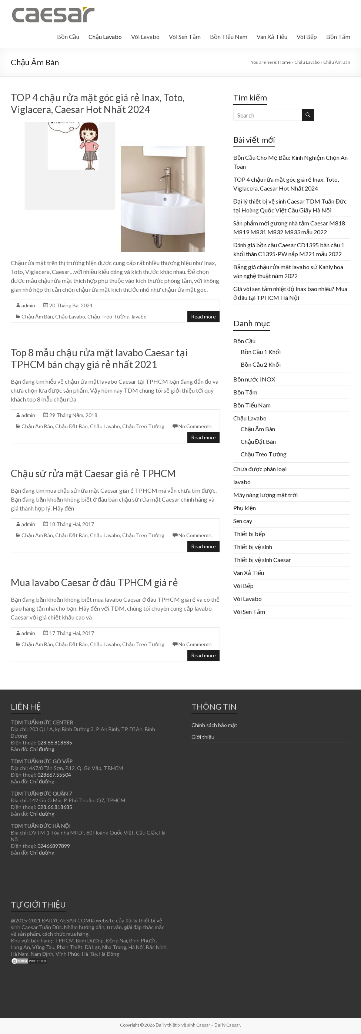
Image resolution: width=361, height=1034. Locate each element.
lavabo (139, 316)
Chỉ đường (42, 749)
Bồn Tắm (338, 36)
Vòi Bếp (307, 36)
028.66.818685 (54, 742)
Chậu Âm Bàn (37, 316)
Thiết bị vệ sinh (252, 546)
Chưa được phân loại (260, 468)
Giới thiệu (202, 737)
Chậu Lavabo (105, 36)
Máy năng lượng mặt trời (265, 494)
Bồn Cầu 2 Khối (261, 364)
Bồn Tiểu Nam (228, 36)
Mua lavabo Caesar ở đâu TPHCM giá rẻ (94, 582)
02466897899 (53, 846)
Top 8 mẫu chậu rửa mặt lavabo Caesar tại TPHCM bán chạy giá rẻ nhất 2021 (99, 358)
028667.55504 (54, 775)
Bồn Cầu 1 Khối (261, 351)
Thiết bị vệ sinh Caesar (262, 559)
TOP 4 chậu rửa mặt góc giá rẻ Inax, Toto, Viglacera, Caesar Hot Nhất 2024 (97, 103)
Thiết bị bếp (249, 533)
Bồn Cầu (68, 36)
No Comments (195, 426)
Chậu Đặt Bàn (71, 426)
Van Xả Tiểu (272, 36)
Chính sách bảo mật (214, 725)
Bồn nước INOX (254, 379)
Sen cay (242, 520)
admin (28, 305)
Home (284, 62)
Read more (203, 316)
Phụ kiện (244, 507)
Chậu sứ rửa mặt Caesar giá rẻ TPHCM (93, 473)
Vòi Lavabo (145, 36)
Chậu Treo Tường (108, 316)
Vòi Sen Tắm (185, 36)
